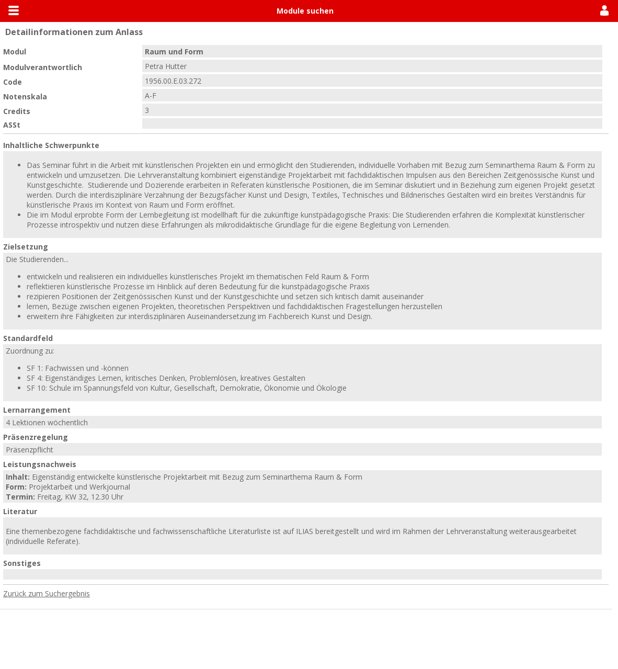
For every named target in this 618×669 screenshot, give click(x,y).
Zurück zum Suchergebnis (46, 593)
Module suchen (305, 11)
